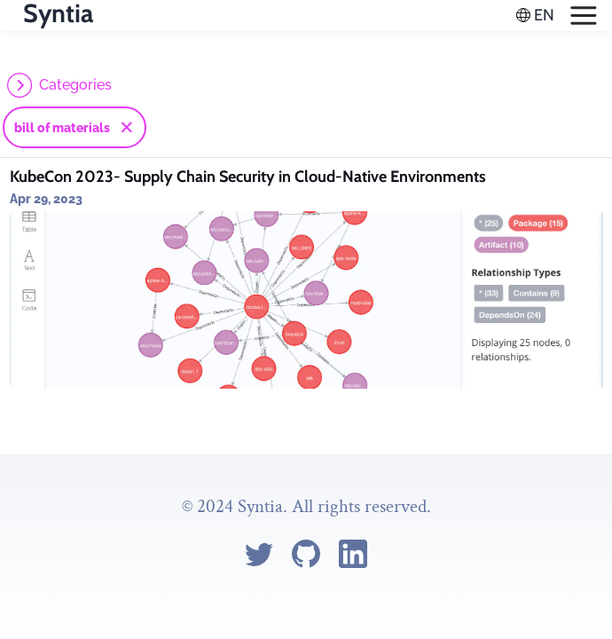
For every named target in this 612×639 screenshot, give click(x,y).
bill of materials (62, 128)
